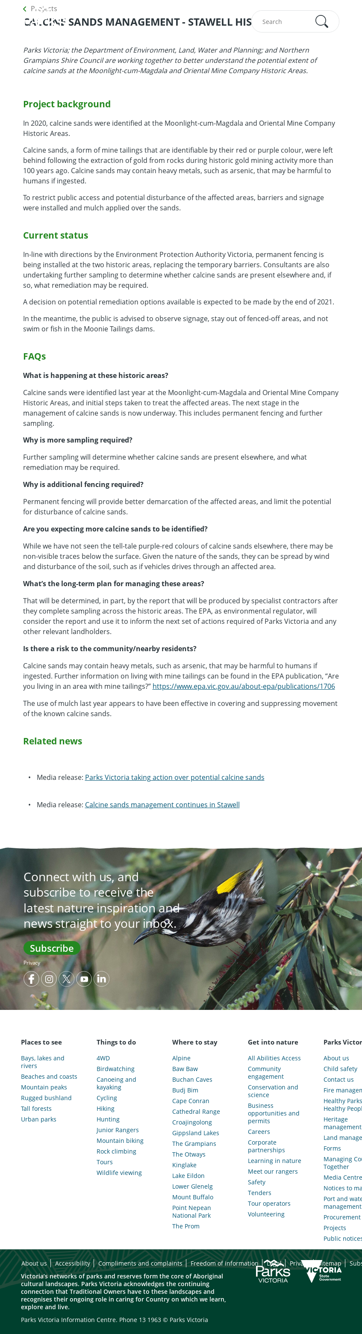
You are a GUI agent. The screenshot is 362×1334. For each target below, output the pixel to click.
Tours (105, 1162)
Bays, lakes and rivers (43, 1062)
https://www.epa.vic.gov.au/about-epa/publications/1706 (244, 686)
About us (34, 1263)
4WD (103, 1058)
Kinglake (184, 1165)
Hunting (108, 1119)
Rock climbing (116, 1151)
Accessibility (72, 1263)
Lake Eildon (188, 1176)
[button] (321, 21)
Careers (259, 1132)
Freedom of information (225, 1263)
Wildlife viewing (119, 1173)
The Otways (189, 1154)
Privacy (32, 962)
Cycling (107, 1098)
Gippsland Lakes (195, 1133)
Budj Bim (185, 1090)
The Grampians (194, 1144)
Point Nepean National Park (191, 1211)
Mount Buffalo (192, 1197)
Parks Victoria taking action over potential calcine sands (175, 777)
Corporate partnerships (266, 1146)
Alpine (181, 1058)
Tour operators (269, 1203)
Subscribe (52, 947)
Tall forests (36, 1109)
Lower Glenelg (192, 1186)
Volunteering (266, 1214)
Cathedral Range (196, 1112)
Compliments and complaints (140, 1263)
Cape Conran (190, 1101)
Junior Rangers (118, 1130)
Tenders (259, 1193)
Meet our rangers (273, 1171)
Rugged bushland (46, 1098)
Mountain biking (120, 1141)
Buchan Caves (192, 1079)
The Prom (186, 1226)
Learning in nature (274, 1161)
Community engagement (266, 1072)
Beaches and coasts (49, 1076)
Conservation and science (273, 1091)
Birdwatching (116, 1069)
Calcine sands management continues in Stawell (162, 804)
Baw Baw (185, 1069)
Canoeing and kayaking (116, 1083)
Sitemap (329, 1263)
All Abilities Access (274, 1058)
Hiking (106, 1109)
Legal (274, 1263)
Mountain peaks (44, 1087)
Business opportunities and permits (274, 1113)
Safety (256, 1182)
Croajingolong (192, 1122)
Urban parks (38, 1119)
